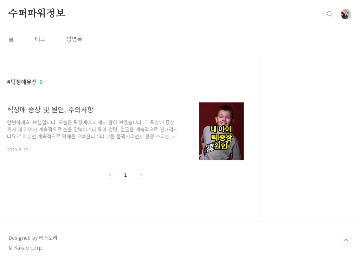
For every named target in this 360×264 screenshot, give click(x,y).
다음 (141, 174)
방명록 (74, 38)
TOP (346, 240)
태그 (40, 38)
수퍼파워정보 (36, 14)
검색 (329, 14)
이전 (110, 174)
